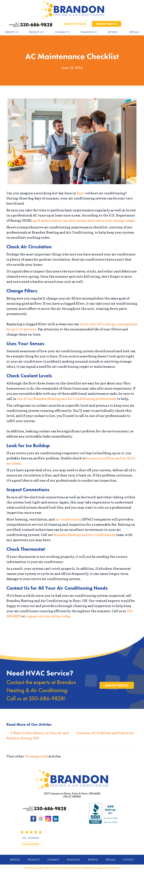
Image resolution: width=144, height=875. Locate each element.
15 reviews (33, 837)
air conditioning (68, 519)
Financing (87, 32)
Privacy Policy (66, 867)
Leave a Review (30, 844)
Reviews (113, 32)
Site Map (82, 867)
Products (35, 32)
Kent (81, 193)
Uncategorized (36, 756)
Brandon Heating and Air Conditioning (84, 535)
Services (10, 32)
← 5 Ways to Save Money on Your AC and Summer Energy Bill (37, 735)
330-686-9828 (31, 24)
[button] (17, 32)
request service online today (48, 616)
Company (61, 32)
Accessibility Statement (105, 867)
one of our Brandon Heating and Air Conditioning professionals (66, 399)
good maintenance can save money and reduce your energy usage (83, 220)
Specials (134, 32)
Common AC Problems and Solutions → (107, 733)
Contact (128, 859)
